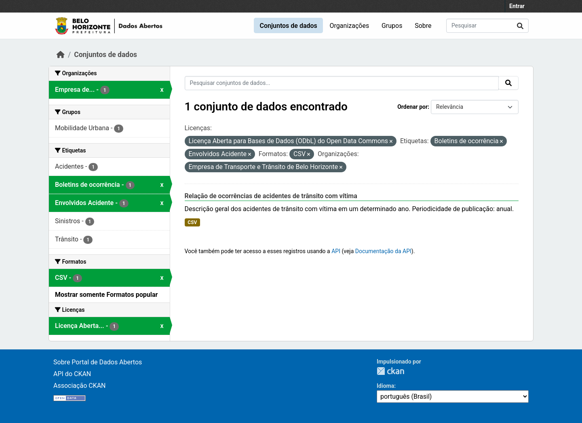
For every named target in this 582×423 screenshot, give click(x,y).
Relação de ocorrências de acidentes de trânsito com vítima (271, 196)
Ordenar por (412, 107)
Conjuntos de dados (288, 26)
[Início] (61, 55)
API (335, 251)
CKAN (390, 371)
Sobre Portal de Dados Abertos (97, 362)
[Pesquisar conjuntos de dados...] (487, 26)
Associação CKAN (79, 385)
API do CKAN (72, 374)
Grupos (392, 26)
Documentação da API (383, 251)
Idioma (385, 386)
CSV (192, 222)
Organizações (349, 26)
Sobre (423, 26)
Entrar (517, 6)
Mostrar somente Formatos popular (106, 294)
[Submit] (520, 26)
